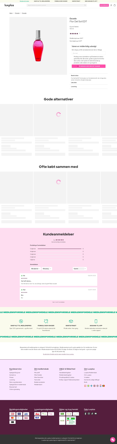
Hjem (11, 13)
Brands (17, 13)
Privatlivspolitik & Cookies (66, 377)
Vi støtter (87, 377)
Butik (85, 382)
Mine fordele (38, 375)
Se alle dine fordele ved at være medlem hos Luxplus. (58, 354)
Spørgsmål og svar (14, 372)
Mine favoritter (38, 377)
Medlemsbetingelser (65, 375)
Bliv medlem (104, 5)
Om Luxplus (87, 375)
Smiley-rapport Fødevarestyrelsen (69, 380)
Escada (24, 13)
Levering (12, 380)
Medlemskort (38, 384)
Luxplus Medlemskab (90, 372)
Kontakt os (12, 375)
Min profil (37, 372)
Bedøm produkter (39, 382)
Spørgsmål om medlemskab (17, 384)
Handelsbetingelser (65, 372)
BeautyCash (13, 387)
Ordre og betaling (14, 389)
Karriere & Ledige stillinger (92, 380)
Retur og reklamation (15, 382)
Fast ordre (37, 380)
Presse (11, 377)
